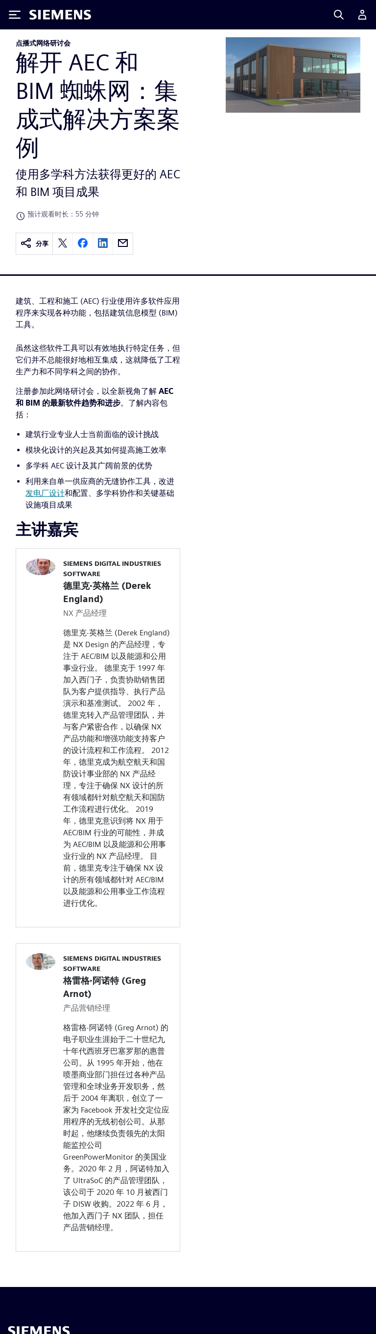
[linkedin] (103, 243)
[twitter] (62, 243)
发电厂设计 (45, 493)
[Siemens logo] (60, 15)
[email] (123, 243)
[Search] (339, 14)
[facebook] (83, 243)
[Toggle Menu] (15, 15)
